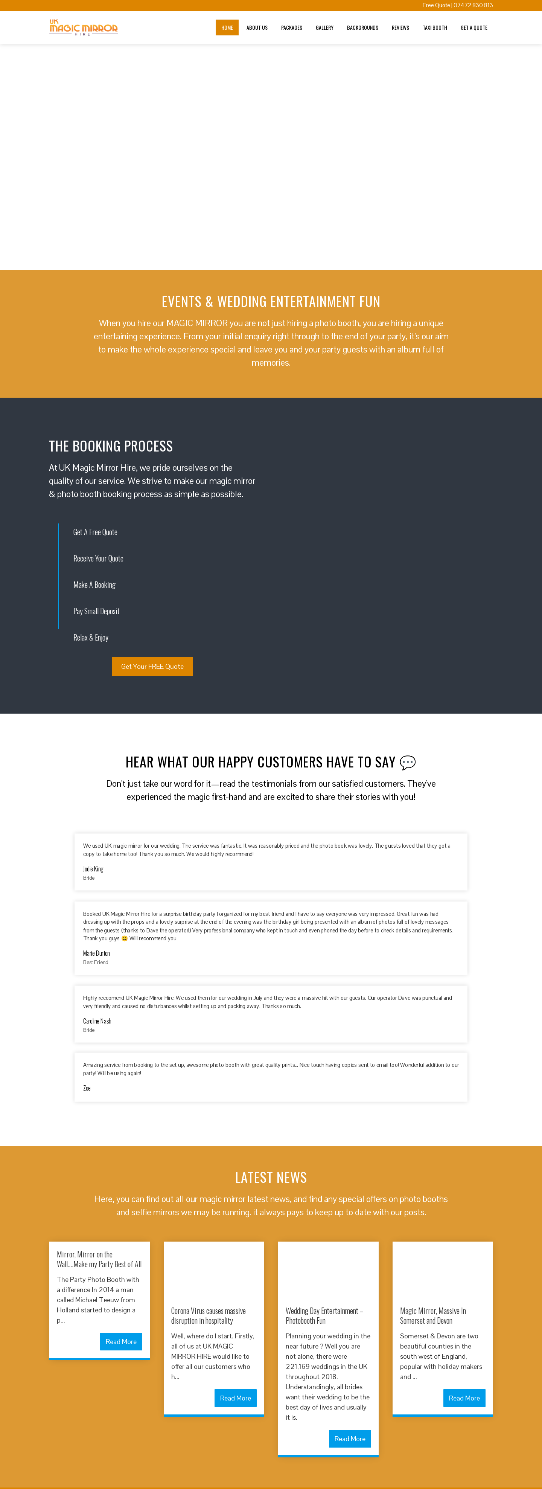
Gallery (324, 27)
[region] (271, 157)
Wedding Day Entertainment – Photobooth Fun (325, 1315)
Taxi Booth (435, 27)
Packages (291, 27)
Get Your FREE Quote (152, 666)
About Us (257, 27)
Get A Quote (474, 27)
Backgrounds (362, 27)
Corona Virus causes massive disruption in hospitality (208, 1315)
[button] (8, 157)
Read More (121, 1341)
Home (227, 27)
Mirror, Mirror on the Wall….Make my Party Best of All (99, 1258)
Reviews (400, 27)
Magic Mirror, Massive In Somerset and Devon (433, 1315)
